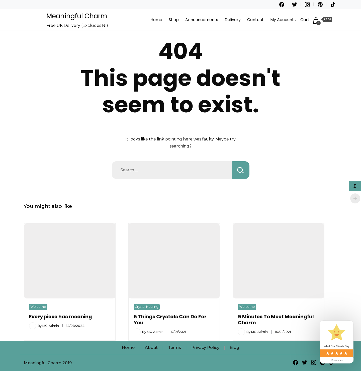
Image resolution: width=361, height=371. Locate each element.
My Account (282, 20)
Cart (304, 20)
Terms (174, 347)
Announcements (201, 20)
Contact (255, 20)
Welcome (38, 307)
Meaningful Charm (76, 16)
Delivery (233, 20)
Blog (234, 347)
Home (156, 20)
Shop (174, 20)
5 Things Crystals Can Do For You (170, 319)
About (151, 347)
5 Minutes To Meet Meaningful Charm (276, 319)
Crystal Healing (146, 307)
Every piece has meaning (60, 316)
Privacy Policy (205, 347)
